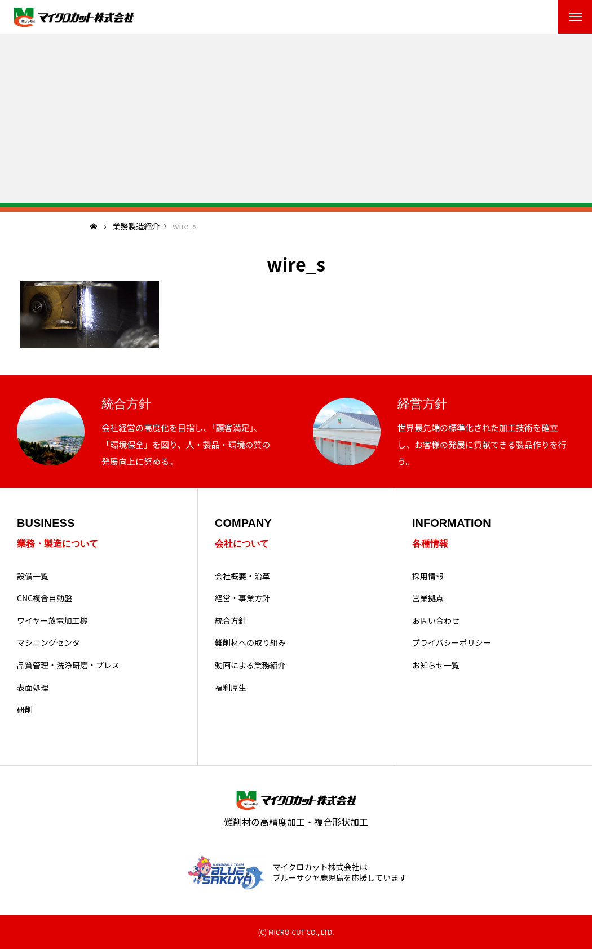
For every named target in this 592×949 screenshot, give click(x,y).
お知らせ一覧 (436, 665)
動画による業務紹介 (250, 665)
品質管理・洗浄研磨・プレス (68, 665)
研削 (25, 709)
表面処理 (32, 687)
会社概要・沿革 (242, 576)
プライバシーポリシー (451, 642)
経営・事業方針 (242, 598)
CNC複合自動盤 (44, 598)
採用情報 (428, 576)
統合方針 (230, 620)
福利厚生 (230, 687)
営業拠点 (428, 598)
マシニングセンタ (48, 642)
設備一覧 (32, 576)
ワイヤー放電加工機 (52, 620)
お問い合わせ (436, 620)
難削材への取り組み (250, 642)
